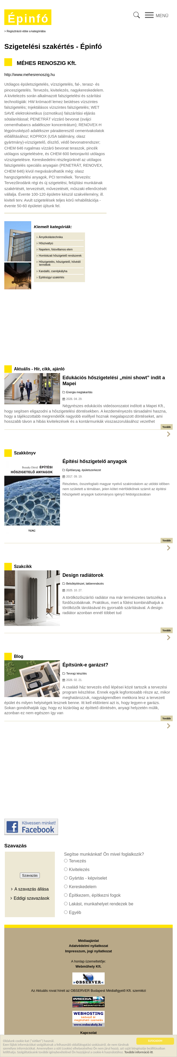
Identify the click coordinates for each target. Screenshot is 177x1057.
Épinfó (28, 18)
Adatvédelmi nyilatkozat (88, 946)
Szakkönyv (25, 453)
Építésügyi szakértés (51, 277)
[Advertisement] (88, 326)
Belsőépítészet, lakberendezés (85, 583)
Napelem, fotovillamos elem (56, 249)
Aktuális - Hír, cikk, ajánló (39, 369)
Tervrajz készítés (76, 673)
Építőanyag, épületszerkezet (83, 470)
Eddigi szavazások (31, 898)
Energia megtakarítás (79, 392)
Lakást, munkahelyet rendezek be (101, 904)
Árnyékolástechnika (51, 237)
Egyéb (75, 912)
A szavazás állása (32, 889)
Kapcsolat (88, 1033)
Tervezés (77, 861)
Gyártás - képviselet (88, 878)
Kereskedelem (82, 886)
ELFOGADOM (155, 1041)
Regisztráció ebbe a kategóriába (26, 31)
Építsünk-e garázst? (85, 665)
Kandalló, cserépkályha (53, 271)
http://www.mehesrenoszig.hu (29, 74)
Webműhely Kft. (88, 966)
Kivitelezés (79, 869)
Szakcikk (23, 566)
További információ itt (139, 1052)
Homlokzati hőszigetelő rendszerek (60, 255)
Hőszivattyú (46, 243)
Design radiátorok (82, 575)
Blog (18, 656)
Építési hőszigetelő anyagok (94, 461)
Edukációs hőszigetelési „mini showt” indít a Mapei (113, 380)
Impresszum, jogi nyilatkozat (88, 951)
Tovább (166, 427)
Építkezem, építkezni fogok (95, 895)
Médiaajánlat (88, 941)
